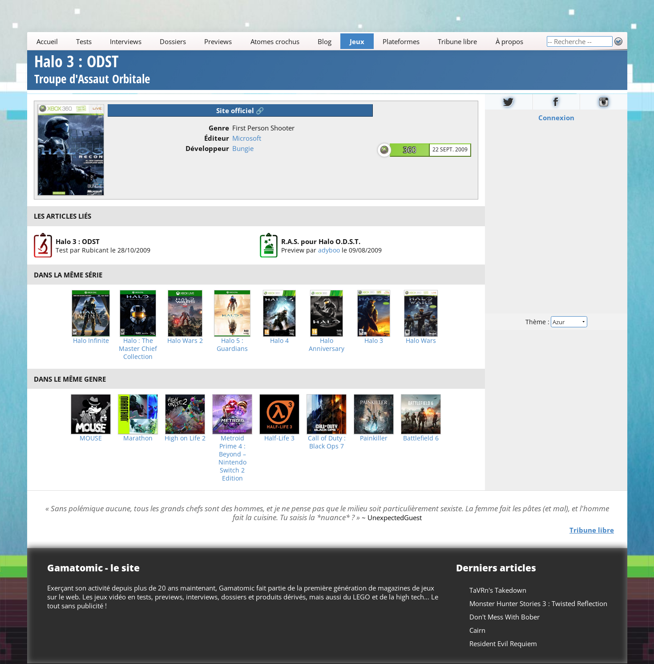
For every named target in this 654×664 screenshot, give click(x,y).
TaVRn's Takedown (497, 590)
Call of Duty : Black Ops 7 (327, 442)
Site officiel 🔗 (240, 110)
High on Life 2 (185, 438)
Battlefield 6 (421, 438)
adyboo (329, 250)
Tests (83, 41)
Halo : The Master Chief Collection (138, 349)
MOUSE (91, 438)
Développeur (207, 148)
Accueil (46, 41)
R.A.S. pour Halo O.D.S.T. (320, 241)
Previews (218, 41)
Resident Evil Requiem (503, 643)
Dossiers (173, 41)
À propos (509, 41)
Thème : (555, 321)
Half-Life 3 (279, 438)
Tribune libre (457, 41)
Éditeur (216, 138)
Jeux (357, 41)
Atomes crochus (274, 41)
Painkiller (374, 438)
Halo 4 (279, 341)
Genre (219, 127)
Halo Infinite (91, 341)
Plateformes (401, 41)
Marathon (138, 438)
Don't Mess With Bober (504, 616)
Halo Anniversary (326, 345)
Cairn (477, 630)
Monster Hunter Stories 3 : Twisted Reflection (538, 603)
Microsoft (246, 138)
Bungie (243, 148)
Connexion (556, 117)
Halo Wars (421, 341)
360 (409, 149)
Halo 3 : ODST (92, 70)
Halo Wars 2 (185, 341)
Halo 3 (373, 341)
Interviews (125, 41)
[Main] (286, 41)
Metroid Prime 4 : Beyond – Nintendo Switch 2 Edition (232, 458)
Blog (324, 41)
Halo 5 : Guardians (232, 345)
